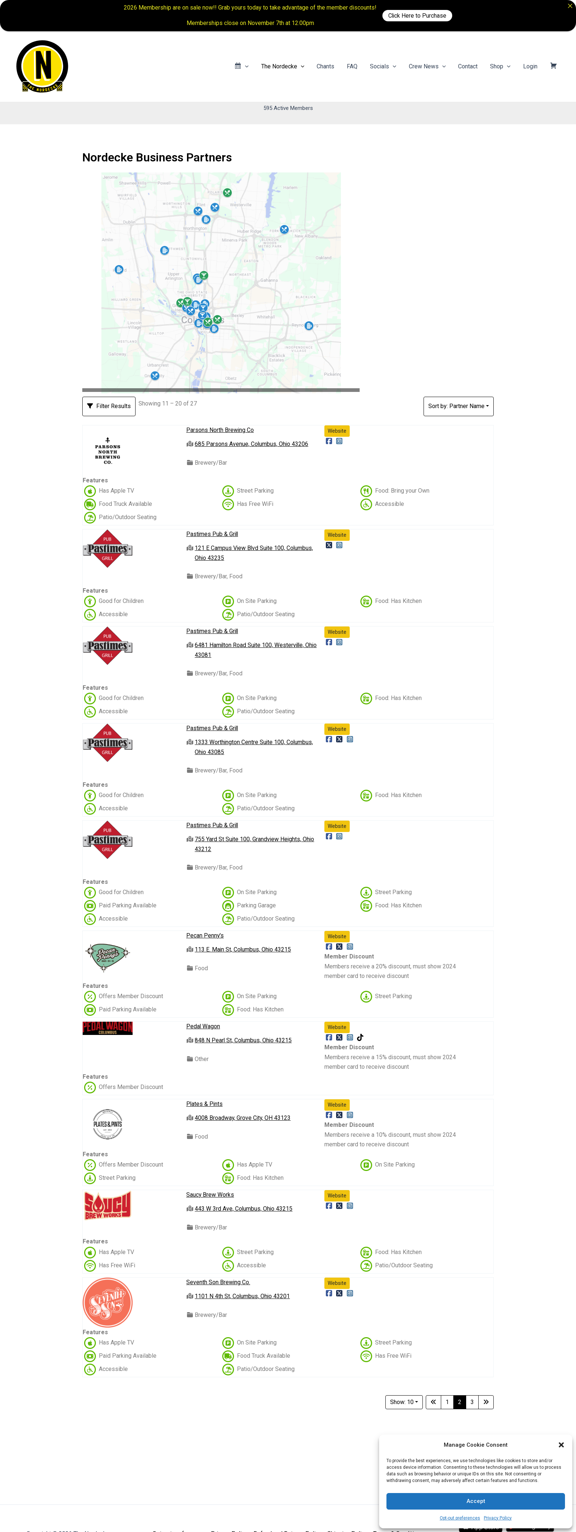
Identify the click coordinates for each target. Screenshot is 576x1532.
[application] (252, 66)
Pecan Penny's (205, 935)
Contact (470, 66)
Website (337, 431)
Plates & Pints (204, 1103)
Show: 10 (402, 1402)
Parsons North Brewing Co (220, 429)
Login (531, 66)
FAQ (357, 66)
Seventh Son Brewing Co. (218, 1281)
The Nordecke (289, 66)
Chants (331, 66)
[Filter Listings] (109, 406)
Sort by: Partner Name (456, 406)
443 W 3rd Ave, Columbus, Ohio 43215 (244, 1208)
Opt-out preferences (460, 1518)
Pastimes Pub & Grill (213, 534)
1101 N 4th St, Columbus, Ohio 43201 (243, 1295)
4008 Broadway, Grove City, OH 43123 (243, 1117)
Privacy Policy (498, 1518)
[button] (561, 1445)
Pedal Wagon (203, 1026)
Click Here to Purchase (417, 15)
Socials (387, 66)
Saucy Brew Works (210, 1194)
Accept (476, 1501)
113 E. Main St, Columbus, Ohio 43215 (243, 949)
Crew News (430, 66)
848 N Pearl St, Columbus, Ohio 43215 (244, 1040)
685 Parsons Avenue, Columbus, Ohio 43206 (252, 443)
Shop (502, 66)
